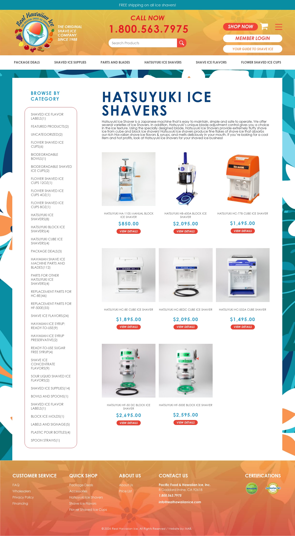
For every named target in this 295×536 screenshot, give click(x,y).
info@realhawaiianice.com (180, 502)
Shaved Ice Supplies (70, 62)
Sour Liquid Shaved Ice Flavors (51, 378)
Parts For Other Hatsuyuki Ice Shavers (45, 279)
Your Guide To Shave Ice (253, 49)
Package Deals (27, 62)
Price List (125, 491)
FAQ (15, 485)
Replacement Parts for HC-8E (51, 294)
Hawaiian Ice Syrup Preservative (47, 338)
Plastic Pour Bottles (50, 432)
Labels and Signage (50, 424)
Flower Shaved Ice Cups (261, 62)
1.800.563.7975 (147, 28)
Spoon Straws (45, 440)
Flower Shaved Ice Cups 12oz (47, 181)
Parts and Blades (115, 62)
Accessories (78, 491)
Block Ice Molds (47, 416)
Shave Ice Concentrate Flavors (43, 364)
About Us (126, 485)
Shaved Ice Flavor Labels (47, 116)
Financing (20, 503)
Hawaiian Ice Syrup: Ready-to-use (48, 326)
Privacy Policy (23, 497)
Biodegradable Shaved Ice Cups (51, 169)
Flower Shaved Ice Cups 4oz (47, 193)
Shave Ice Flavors (211, 62)
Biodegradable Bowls (44, 156)
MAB (188, 528)
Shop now (240, 26)
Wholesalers (21, 491)
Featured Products (50, 126)
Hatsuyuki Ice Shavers (163, 62)
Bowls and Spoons (49, 396)
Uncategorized (47, 134)
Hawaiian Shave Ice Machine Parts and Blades (48, 263)
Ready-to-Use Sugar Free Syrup (48, 350)
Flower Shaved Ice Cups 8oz (47, 205)
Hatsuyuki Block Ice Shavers (48, 229)
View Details (129, 231)
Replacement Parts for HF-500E (51, 306)
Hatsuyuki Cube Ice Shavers (47, 241)
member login (252, 38)
